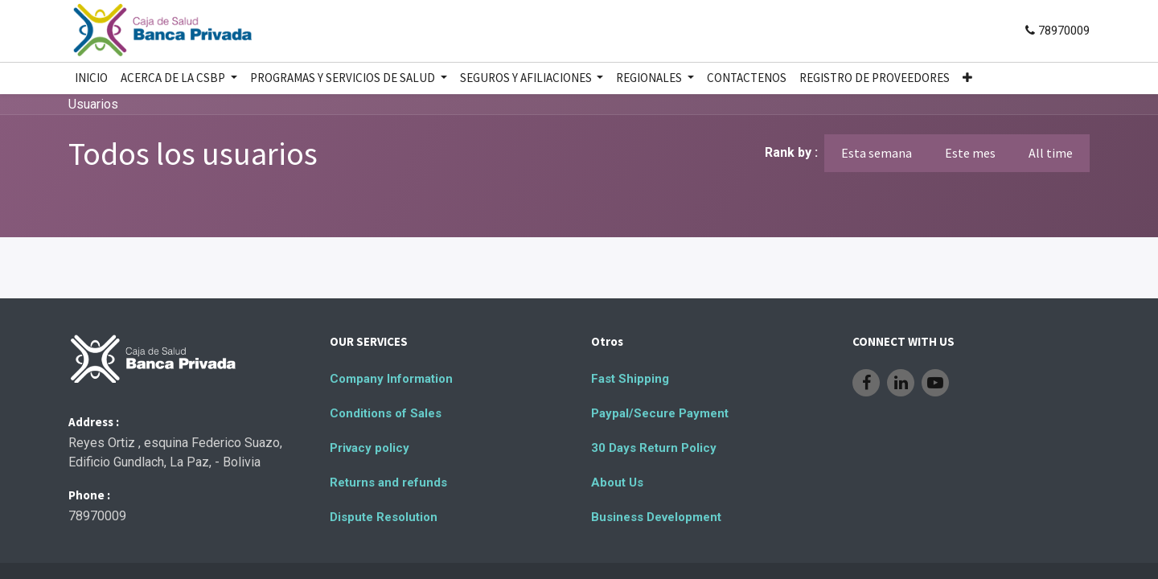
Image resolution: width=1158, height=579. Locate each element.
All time (1051, 153)
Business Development (656, 517)
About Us (617, 482)
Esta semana (876, 153)
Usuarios (93, 104)
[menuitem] (91, 78)
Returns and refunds (388, 482)
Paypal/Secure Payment (660, 413)
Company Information (391, 379)
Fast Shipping (630, 379)
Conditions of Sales (385, 413)
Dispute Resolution (383, 517)
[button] (967, 78)
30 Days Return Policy (654, 448)
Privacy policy (369, 448)
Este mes (970, 153)
